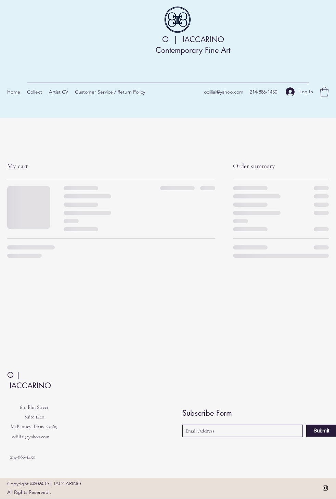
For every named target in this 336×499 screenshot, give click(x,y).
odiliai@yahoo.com (223, 92)
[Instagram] (325, 488)
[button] (324, 92)
